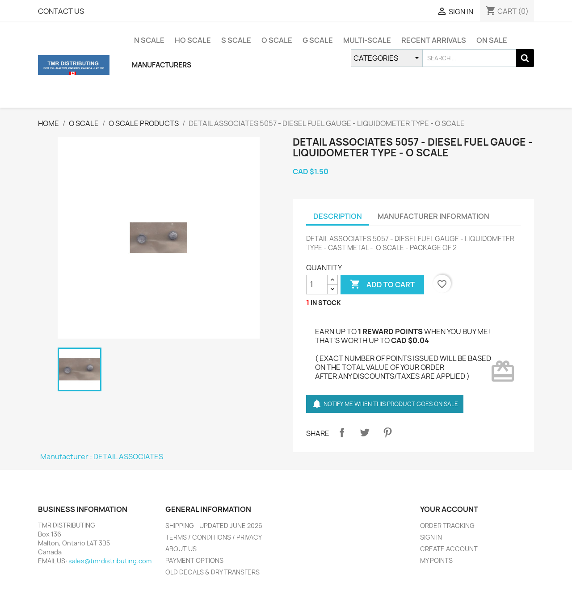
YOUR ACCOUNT (449, 509)
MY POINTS (436, 560)
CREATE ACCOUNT (449, 549)
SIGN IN (431, 537)
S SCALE (236, 40)
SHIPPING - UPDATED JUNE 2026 (213, 525)
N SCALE (149, 40)
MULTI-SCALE (367, 40)
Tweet (365, 432)
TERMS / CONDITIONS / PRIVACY (213, 537)
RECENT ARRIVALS (433, 40)
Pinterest (387, 432)
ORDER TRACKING (447, 525)
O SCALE (276, 40)
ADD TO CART (382, 284)
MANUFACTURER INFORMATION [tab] (433, 216)
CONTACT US (61, 11)
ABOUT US (181, 549)
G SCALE (318, 40)
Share (342, 432)
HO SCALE (193, 40)
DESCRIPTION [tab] (337, 216)
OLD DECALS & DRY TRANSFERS (212, 572)
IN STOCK (326, 302)
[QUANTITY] (317, 284)
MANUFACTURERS (161, 65)
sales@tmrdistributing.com (109, 561)
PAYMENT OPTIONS (194, 560)
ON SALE (491, 40)
